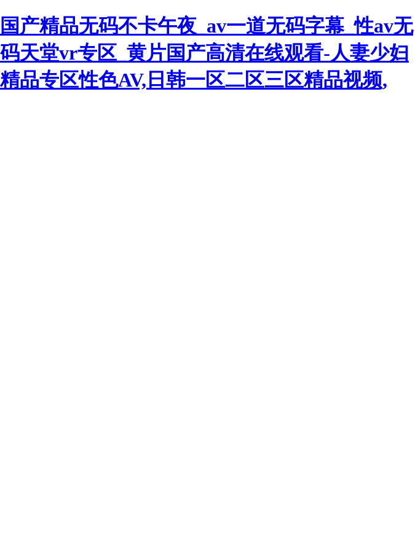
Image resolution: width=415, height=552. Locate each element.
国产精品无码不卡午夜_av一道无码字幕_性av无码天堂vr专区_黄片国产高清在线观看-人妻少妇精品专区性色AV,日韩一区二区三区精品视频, (206, 53)
